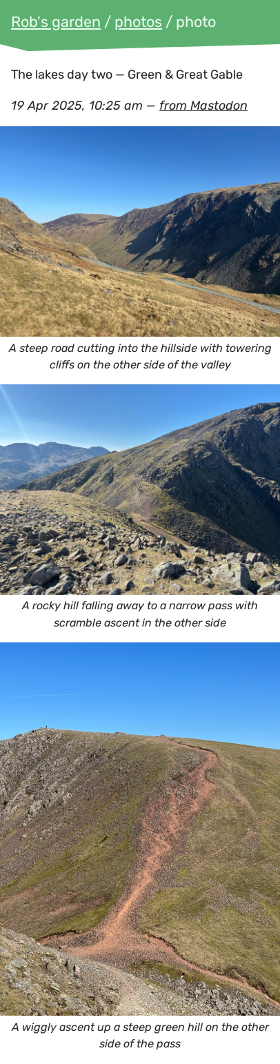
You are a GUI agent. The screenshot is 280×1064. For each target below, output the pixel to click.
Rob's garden (56, 21)
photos (138, 21)
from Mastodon (203, 105)
